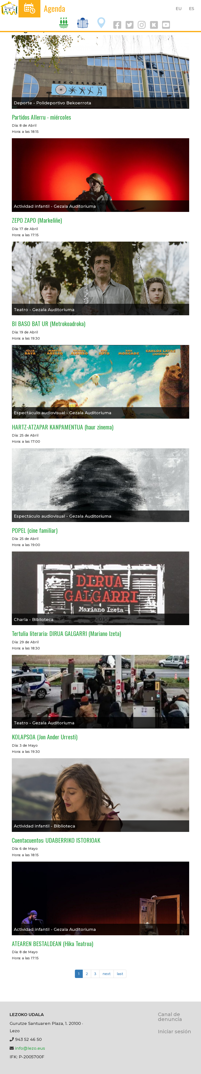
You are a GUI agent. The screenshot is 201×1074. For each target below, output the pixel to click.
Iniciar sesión (174, 1031)
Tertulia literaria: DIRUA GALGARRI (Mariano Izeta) (66, 633)
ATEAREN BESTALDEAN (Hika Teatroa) (52, 943)
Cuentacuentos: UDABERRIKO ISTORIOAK (56, 840)
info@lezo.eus (30, 1048)
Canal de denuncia (170, 1016)
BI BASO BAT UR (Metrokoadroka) (48, 323)
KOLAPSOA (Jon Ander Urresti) (44, 736)
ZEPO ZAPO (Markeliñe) (37, 220)
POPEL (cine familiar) (34, 530)
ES (191, 8)
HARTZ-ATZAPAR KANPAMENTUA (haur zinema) (62, 426)
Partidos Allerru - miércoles (41, 116)
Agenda (54, 8)
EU (179, 8)
